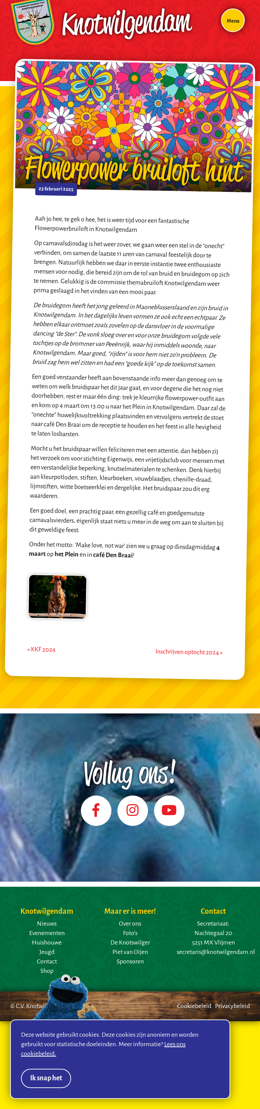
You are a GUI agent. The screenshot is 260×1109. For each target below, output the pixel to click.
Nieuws (47, 924)
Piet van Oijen (130, 952)
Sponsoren (130, 961)
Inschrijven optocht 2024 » (189, 652)
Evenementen (47, 933)
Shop (46, 971)
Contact (47, 961)
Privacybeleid (232, 1006)
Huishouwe (47, 942)
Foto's (130, 933)
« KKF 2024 (41, 649)
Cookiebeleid (194, 1006)
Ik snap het (46, 1078)
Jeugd (47, 952)
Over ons (130, 924)
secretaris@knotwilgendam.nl (216, 952)
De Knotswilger (130, 942)
